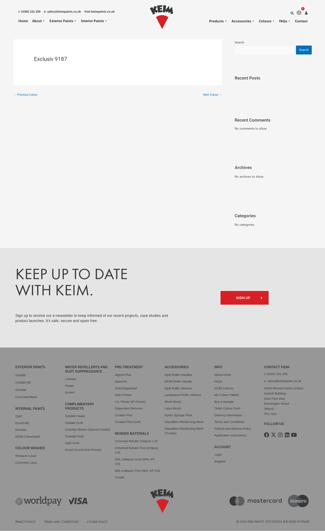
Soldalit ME (23, 382)
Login (218, 454)
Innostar (21, 430)
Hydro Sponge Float (178, 415)
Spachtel (121, 381)
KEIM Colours (224, 388)
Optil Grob (72, 443)
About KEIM (222, 375)
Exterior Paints (63, 21)
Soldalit (20, 375)
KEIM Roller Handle (178, 381)
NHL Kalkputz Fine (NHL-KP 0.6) (137, 471)
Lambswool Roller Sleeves (183, 395)
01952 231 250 (277, 374)
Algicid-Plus (123, 375)
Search (239, 42)
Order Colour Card (227, 408)
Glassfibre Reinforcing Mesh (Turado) (184, 431)
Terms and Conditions (229, 422)
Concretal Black (26, 397)
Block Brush (173, 402)
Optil (18, 416)
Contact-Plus (124, 415)
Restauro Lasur (26, 456)
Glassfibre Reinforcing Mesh (184, 422)
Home (23, 21)
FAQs (285, 21)
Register (220, 461)
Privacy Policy (25, 522)
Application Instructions (230, 435)
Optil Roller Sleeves (178, 388)
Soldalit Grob (74, 423)
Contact (301, 21)
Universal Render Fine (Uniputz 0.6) (136, 450)
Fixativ (69, 386)
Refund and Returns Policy (232, 429)
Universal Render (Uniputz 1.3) (136, 441)
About (38, 21)
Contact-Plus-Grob (128, 422)
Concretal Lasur (26, 463)
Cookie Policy (97, 522)
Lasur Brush (173, 408)
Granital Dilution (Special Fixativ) (87, 429)
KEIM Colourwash (27, 436)
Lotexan (70, 379)
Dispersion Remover (129, 408)
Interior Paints (94, 21)
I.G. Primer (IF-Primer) (130, 402)
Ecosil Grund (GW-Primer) (83, 450)
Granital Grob (74, 436)
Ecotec (70, 392)
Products (218, 21)
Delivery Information (228, 415)
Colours (267, 21)
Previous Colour (27, 95)
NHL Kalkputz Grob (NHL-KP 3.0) (135, 462)
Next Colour (211, 95)
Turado (120, 477)
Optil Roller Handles (178, 375)
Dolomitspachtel (126, 388)
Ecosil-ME (22, 423)
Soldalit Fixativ (75, 416)
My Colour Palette (226, 395)
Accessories (243, 21)
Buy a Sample (224, 402)
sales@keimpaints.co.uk (284, 381)
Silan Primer (123, 395)
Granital (20, 390)
